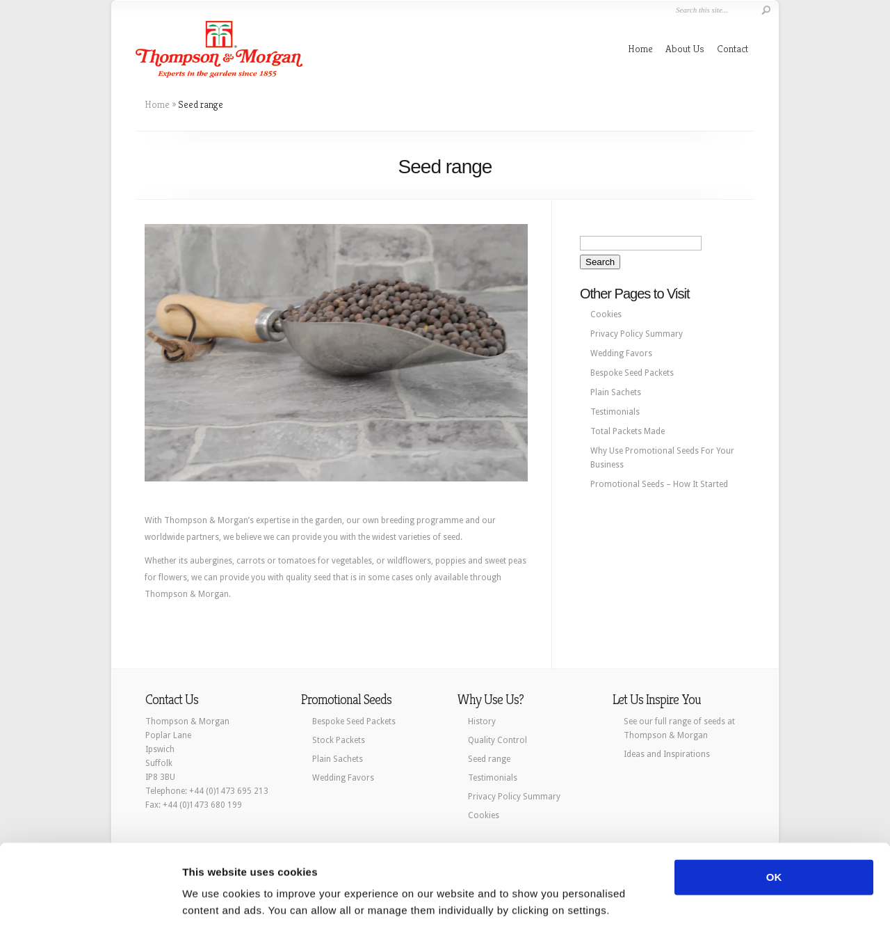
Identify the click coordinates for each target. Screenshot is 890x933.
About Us (684, 48)
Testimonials (615, 412)
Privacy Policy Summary (636, 334)
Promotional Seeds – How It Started (659, 484)
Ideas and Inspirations (667, 754)
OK (774, 834)
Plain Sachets (615, 392)
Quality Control (497, 740)
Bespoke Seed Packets (632, 373)
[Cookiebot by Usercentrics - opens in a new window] (90, 905)
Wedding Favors (621, 353)
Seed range (489, 759)
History (482, 721)
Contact (732, 48)
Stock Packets (338, 740)
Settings (203, 905)
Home (640, 48)
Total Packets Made (627, 431)
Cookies (606, 314)
